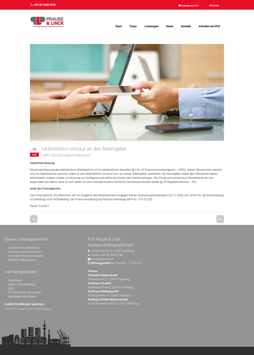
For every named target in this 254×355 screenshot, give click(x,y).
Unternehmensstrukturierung (25, 255)
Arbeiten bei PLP (188, 5)
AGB (10, 288)
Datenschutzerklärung (21, 284)
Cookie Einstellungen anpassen (24, 304)
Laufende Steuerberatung (23, 247)
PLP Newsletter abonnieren (24, 292)
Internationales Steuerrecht (24, 251)
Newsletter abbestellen (22, 296)
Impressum (15, 280)
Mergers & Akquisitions (22, 260)
